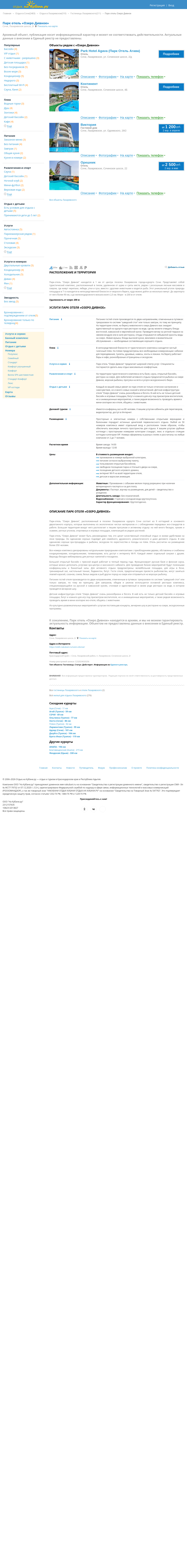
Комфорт (12, 370)
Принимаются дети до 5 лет (22, 215)
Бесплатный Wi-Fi (16, 85)
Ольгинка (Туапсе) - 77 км (63, 717)
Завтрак (10, 148)
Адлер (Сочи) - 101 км (60, 730)
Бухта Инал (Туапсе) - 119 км (64, 736)
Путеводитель (86, 767)
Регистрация (157, 5)
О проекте (136, 767)
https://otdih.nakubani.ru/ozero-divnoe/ (67, 647)
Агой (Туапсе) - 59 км (60, 711)
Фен (8, 283)
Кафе (8, 121)
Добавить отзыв (174, 267)
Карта (9, 392)
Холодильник (13, 274)
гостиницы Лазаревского (66, 690)
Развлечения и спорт (60, 373)
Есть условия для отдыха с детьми (19, 209)
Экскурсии (12, 247)
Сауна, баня (12, 89)
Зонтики (10, 112)
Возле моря (12, 71)
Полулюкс (13, 354)
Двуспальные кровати (19, 265)
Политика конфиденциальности (162, 767)
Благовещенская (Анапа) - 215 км (66, 750)
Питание (54, 319)
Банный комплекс (16, 338)
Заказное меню (15, 139)
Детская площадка (16, 62)
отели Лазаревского (91, 690)
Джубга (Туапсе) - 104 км (62, 733)
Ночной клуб (13, 180)
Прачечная (12, 238)
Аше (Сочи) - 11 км (58, 708)
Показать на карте (46, 26)
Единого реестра (119, 664)
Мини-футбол (13, 185)
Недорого (11, 80)
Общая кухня (13, 153)
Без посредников (16, 67)
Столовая (11, 242)
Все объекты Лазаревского (63, 199)
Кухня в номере (15, 157)
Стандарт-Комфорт (17, 379)
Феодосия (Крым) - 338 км (63, 753)
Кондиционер (14, 76)
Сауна (9, 171)
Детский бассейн (15, 117)
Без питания (13, 144)
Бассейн (10, 49)
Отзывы (10, 396)
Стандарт (12, 362)
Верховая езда (14, 189)
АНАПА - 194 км (57, 746)
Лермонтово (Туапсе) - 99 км (64, 727)
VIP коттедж (14, 387)
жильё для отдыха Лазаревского (69, 695)
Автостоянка (13, 229)
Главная (43, 767)
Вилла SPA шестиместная (21, 374)
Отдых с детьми (58, 386)
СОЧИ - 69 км (56, 714)
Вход (171, 5)
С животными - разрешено (21, 58)
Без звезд (11, 301)
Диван (9, 279)
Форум (101, 767)
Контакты (57, 767)
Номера (10, 350)
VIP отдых (11, 53)
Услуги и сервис (58, 363)
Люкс (10, 383)
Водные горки (14, 103)
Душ (8, 108)
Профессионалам (118, 767)
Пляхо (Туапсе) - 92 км (60, 724)
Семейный (13, 358)
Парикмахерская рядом (19, 233)
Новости (70, 767)
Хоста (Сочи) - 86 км (60, 720)
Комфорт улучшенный (19, 366)
